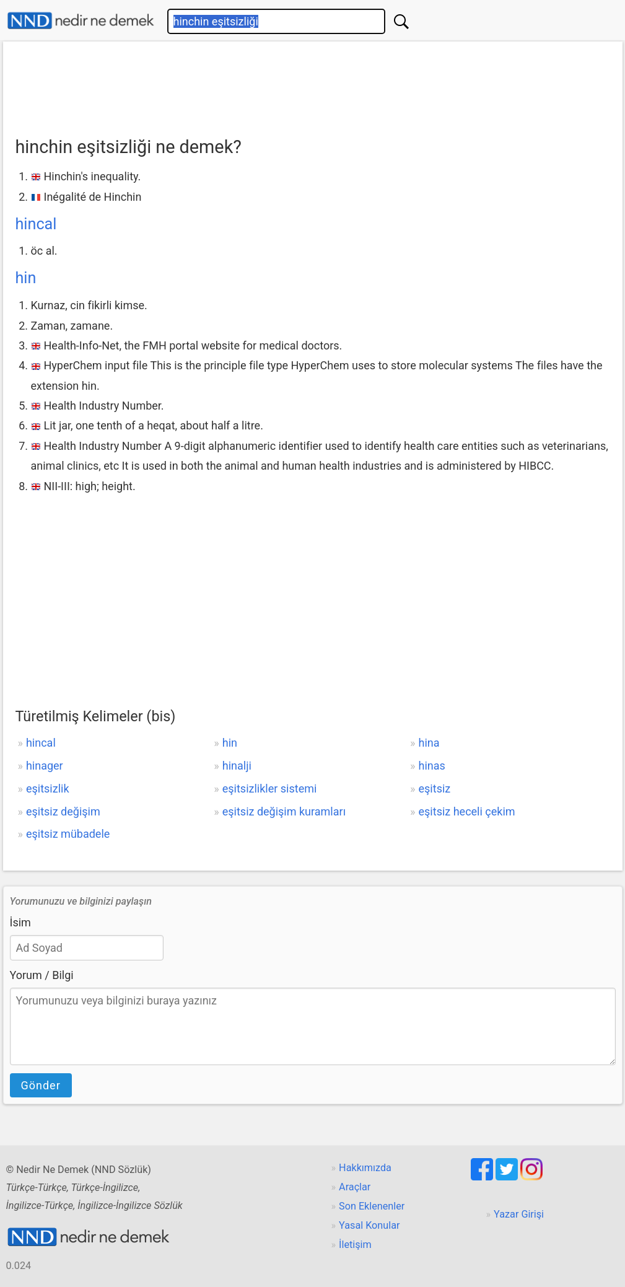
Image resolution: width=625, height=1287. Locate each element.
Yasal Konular (369, 1225)
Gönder (41, 1085)
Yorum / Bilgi (42, 975)
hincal (36, 224)
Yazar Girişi (519, 1214)
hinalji (236, 765)
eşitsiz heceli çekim (467, 811)
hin (26, 278)
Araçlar (354, 1187)
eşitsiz (435, 788)
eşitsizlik (47, 788)
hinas (432, 765)
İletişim (355, 1244)
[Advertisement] (312, 85)
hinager (44, 765)
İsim (20, 922)
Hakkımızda (365, 1168)
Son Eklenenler (371, 1206)
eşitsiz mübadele (68, 833)
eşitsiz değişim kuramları (284, 811)
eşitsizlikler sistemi (269, 788)
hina (429, 742)
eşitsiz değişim (63, 811)
